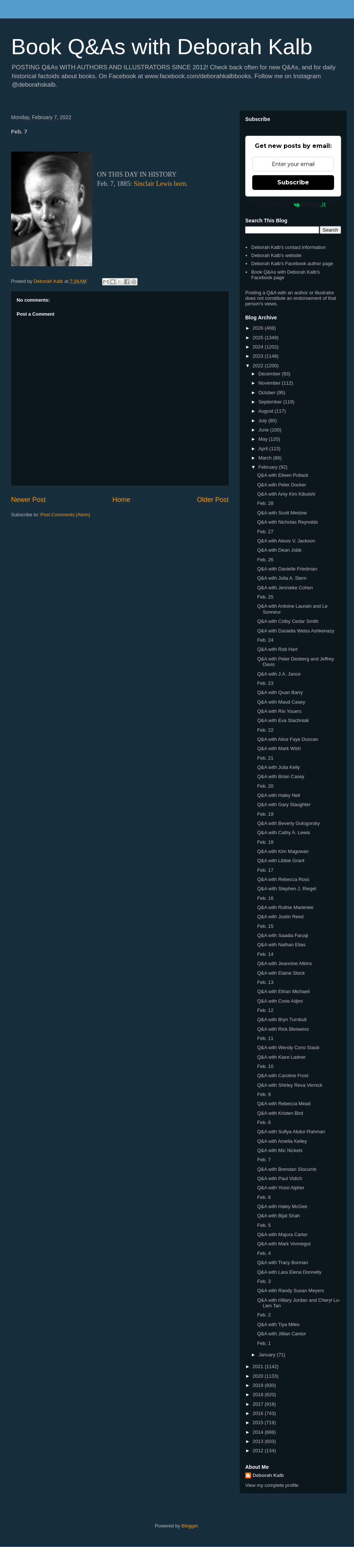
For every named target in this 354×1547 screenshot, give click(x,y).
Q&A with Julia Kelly (278, 767)
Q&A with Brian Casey (280, 776)
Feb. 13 (265, 982)
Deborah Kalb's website (276, 255)
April (264, 448)
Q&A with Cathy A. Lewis (283, 832)
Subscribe (293, 182)
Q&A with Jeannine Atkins (284, 963)
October (267, 392)
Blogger (189, 1526)
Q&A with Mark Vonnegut (283, 1243)
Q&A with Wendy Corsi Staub (288, 1047)
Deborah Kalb (268, 1475)
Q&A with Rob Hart (277, 649)
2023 (259, 356)
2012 (259, 1450)
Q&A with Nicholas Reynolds (287, 522)
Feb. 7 (264, 1159)
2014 (259, 1432)
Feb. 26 (265, 559)
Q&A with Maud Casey (281, 702)
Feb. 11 (265, 1038)
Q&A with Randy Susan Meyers (290, 1290)
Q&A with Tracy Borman (282, 1262)
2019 (259, 1385)
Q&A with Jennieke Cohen (285, 587)
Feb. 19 (265, 814)
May (263, 439)
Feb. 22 (265, 730)
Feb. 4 (264, 1253)
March (265, 458)
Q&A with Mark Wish (279, 748)
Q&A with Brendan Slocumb (286, 1169)
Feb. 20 (265, 786)
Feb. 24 (265, 640)
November (270, 383)
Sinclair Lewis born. (161, 183)
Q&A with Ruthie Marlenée (285, 907)
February (268, 467)
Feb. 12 (265, 1010)
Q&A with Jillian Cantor (281, 1333)
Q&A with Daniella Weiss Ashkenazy (295, 631)
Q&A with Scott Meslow (281, 513)
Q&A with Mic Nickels (279, 1150)
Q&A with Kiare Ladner (281, 1057)
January (267, 1354)
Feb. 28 (265, 503)
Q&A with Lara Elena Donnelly (289, 1272)
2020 (259, 1376)
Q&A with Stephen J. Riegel (286, 888)
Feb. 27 (265, 531)
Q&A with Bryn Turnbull (281, 1019)
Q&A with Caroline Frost (282, 1075)
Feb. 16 (265, 898)
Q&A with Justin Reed (280, 916)
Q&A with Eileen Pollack (282, 475)
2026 (259, 328)
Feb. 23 (265, 683)
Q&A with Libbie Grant (280, 860)
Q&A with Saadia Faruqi (282, 935)
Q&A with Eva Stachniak (283, 720)
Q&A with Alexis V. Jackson (286, 541)
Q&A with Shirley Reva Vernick (289, 1085)
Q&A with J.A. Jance (279, 674)
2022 (259, 365)
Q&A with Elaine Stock (281, 973)
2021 (259, 1366)
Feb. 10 (265, 1066)
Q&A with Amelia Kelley (282, 1141)
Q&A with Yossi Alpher (280, 1187)
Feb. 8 (264, 1122)
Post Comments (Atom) (65, 514)
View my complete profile (271, 1485)
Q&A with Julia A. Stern (281, 578)
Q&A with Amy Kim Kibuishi (286, 494)
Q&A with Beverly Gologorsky (288, 823)
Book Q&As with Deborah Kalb (161, 46)
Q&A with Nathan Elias (281, 944)
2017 (259, 1404)
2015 (259, 1422)
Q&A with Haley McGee (282, 1206)
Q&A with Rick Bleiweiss (283, 1029)
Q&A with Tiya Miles (278, 1324)
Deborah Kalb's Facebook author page (292, 263)
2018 (259, 1394)
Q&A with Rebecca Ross (283, 879)
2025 (259, 337)
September (270, 402)
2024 (259, 347)
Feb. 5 (264, 1225)
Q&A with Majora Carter (282, 1234)
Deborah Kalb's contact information (288, 247)
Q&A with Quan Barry (280, 692)
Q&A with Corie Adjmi (280, 1001)
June (264, 430)
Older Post (213, 499)
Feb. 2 (264, 1315)
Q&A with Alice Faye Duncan (287, 739)
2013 (259, 1441)
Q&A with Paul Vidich (279, 1178)
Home (121, 499)
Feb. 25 (265, 597)
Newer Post (28, 499)
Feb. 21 (265, 758)
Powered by (293, 205)
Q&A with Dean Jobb (279, 550)
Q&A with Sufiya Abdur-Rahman (291, 1131)
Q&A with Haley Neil (278, 795)
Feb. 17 (265, 870)
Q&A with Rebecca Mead (283, 1103)
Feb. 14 (265, 954)
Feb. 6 (264, 1197)
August (266, 411)
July (263, 420)
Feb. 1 (264, 1343)
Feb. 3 (264, 1281)
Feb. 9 (264, 1094)
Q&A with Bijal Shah (278, 1215)
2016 (259, 1413)
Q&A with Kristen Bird (280, 1113)
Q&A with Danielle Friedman (287, 569)
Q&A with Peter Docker (281, 485)
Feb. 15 (265, 926)
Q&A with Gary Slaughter (283, 804)
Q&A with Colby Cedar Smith (287, 621)
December (270, 374)
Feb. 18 (265, 842)
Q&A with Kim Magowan (282, 851)
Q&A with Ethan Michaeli (283, 991)
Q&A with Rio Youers (279, 711)
